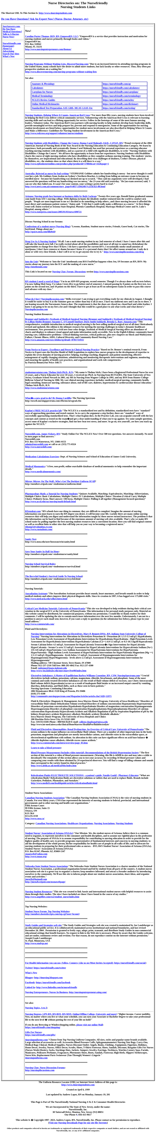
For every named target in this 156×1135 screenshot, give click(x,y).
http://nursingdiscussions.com (39, 1070)
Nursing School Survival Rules (40, 564)
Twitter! (29, 968)
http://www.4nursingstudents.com (55, 13)
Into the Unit (31, 261)
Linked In (30, 987)
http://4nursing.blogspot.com (48, 977)
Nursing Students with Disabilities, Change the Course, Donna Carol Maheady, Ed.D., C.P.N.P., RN (74, 143)
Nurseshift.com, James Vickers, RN (42, 434)
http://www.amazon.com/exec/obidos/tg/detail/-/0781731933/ (54, 340)
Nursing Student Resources (38, 891)
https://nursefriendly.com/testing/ (119, 108)
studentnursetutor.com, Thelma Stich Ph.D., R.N (49, 372)
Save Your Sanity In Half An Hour (42, 551)
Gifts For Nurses (33, 1032)
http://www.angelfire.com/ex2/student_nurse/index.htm (52, 897)
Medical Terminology (42, 96)
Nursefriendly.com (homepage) (12, 44)
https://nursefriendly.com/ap (117, 84)
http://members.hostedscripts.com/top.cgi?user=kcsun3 (52, 914)
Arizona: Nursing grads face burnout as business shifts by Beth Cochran (60, 196)
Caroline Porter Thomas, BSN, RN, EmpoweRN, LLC (51, 36)
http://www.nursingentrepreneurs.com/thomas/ (48, 49)
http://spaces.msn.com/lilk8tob (40, 231)
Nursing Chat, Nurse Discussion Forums (45, 1067)
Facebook (30, 982)
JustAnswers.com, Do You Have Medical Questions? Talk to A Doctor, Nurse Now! (12, 31)
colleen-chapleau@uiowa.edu (93, 722)
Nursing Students (124, 823)
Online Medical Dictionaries (45, 104)
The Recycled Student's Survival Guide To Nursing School (53, 576)
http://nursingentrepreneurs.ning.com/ (88, 992)
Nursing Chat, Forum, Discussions (69, 271)
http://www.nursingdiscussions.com (111, 271)
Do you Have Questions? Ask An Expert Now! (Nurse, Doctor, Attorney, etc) (44, 18)
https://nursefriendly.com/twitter (50, 968)
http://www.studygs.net (36, 943)
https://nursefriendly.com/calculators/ (121, 88)
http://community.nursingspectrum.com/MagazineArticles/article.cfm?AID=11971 (71, 696)
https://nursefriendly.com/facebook (53, 982)
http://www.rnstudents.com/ (38, 529)
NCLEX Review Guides (43, 100)
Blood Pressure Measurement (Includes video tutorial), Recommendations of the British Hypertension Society (85, 752)
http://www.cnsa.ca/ (34, 818)
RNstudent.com (32, 511)
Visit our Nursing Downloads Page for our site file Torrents (78, 1122)
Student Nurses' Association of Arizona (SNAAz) (49, 833)
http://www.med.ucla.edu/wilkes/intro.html (46, 598)
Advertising (8, 51)
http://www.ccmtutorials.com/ (39, 624)
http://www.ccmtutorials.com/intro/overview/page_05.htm (59, 743)
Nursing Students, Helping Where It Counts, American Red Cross (57, 115)
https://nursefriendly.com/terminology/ (122, 96)
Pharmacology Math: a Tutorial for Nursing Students (51, 493)
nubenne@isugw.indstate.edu (52, 668)
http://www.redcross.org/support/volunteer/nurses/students (54, 133)
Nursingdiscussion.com (36, 309)
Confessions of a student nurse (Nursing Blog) (47, 226)
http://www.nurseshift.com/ (38, 447)
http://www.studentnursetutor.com (42, 388)
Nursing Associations (104, 823)
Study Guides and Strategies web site (43, 925)
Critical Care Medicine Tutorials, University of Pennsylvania (55, 608)
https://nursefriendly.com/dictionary (121, 104)
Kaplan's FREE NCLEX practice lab (43, 410)
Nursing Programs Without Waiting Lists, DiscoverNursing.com (56, 64)
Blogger (29, 977)
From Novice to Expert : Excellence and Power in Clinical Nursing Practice (62, 349)
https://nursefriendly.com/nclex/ (118, 100)
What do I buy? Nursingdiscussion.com (44, 299)
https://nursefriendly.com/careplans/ (120, 92)
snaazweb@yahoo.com (36, 854)
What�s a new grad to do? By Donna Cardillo (48, 398)
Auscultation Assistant (36, 593)
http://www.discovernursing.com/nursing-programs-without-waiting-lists (61, 71)
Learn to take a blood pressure (46, 748)
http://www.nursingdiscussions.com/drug (124, 252)
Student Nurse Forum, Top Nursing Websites (47, 911)
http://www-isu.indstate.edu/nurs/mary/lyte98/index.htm (58, 670)
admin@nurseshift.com (36, 444)
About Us (7, 48)
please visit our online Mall (89, 1025)
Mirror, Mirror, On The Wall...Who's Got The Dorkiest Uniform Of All (60, 481)
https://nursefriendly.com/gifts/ (40, 1035)
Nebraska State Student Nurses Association (46, 866)
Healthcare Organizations (80, 823)
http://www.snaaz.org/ (36, 856)
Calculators (37, 88)
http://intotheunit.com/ (36, 267)
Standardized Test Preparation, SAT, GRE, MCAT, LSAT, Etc (62, 108)
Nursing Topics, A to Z (36, 1008)
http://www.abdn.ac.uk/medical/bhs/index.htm (53, 765)
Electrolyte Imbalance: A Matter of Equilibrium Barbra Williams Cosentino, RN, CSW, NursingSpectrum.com (85, 675)
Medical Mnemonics (35, 466)
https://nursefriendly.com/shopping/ (42, 1027)
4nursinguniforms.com (36, 1039)
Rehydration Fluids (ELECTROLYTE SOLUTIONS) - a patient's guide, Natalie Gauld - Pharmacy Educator (84, 775)
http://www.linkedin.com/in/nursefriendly (56, 987)
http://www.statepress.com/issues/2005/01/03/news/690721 (53, 212)
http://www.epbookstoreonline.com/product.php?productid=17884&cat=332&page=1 (67, 164)
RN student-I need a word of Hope (42, 281)
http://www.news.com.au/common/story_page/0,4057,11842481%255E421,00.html (65, 186)
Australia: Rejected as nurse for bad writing (46, 173)
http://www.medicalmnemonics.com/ (43, 471)
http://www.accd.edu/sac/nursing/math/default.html (50, 501)
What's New (9, 56)
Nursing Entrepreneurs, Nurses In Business (46, 992)
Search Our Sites (11, 53)
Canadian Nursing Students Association (44, 798)
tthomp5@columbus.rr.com (38, 527)
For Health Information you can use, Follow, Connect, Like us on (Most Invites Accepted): (69, 963)
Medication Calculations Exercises (42, 456)
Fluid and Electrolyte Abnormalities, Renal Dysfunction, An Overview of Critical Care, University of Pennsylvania (87, 729)
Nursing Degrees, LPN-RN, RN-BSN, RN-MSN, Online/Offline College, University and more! (71, 1014)
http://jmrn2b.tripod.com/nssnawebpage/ (45, 882)
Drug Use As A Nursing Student (40, 241)
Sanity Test (30, 539)
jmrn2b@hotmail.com (36, 879)
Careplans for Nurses (42, 92)
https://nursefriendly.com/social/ (130, 963)
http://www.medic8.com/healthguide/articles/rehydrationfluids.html (64, 783)
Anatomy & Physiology (43, 84)
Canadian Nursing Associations (51, 823)
